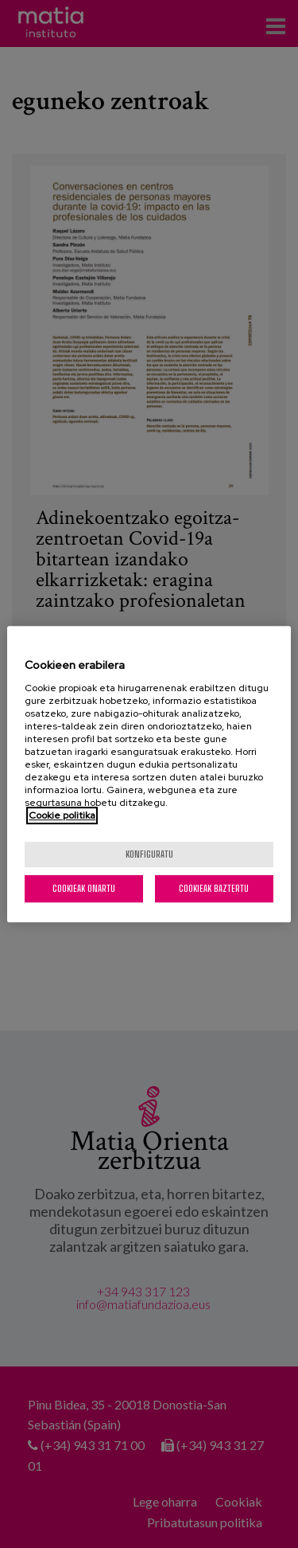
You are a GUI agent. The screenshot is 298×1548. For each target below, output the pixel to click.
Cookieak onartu (83, 888)
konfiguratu (149, 854)
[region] (148, 774)
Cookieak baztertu (214, 888)
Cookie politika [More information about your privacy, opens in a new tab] (62, 815)
